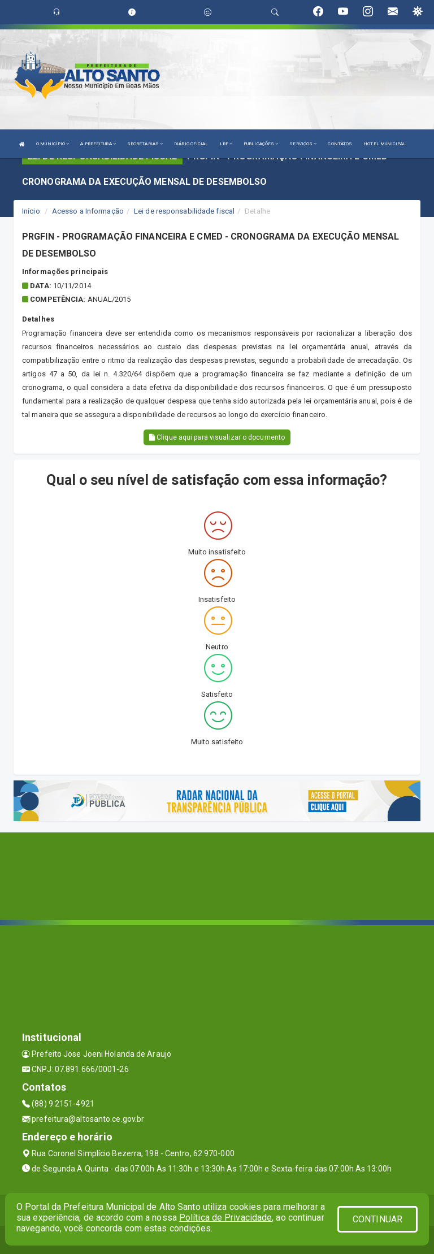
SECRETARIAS (145, 143)
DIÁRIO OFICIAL (191, 143)
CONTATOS (340, 143)
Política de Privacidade (225, 1217)
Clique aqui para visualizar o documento (217, 437)
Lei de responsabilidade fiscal (184, 211)
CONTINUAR (377, 1219)
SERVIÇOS (302, 143)
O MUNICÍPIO (52, 143)
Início (31, 211)
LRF (226, 143)
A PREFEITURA (97, 143)
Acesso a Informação (88, 211)
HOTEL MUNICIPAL (384, 143)
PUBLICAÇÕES (261, 143)
